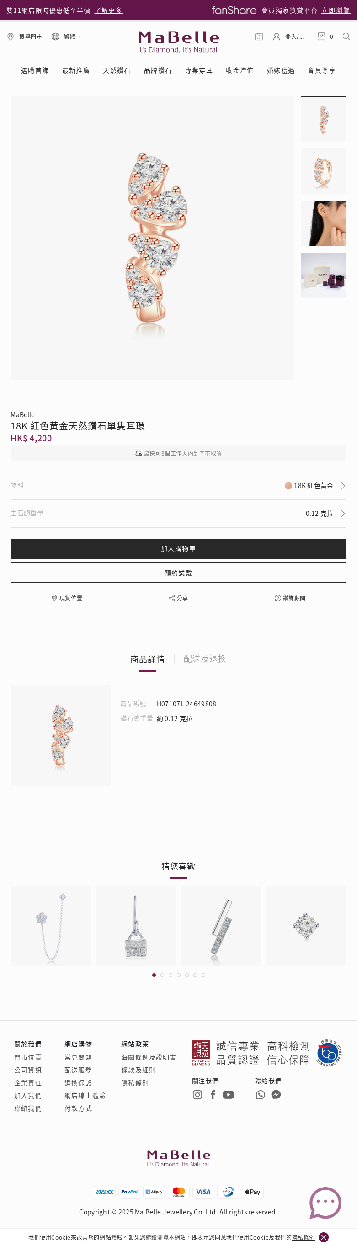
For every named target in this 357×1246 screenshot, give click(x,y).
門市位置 (28, 1056)
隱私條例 (303, 1237)
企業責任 (28, 1082)
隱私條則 (135, 1082)
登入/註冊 (296, 36)
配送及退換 (205, 659)
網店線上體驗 (85, 1095)
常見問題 (78, 1056)
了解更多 (109, 10)
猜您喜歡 (178, 866)
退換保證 (78, 1082)
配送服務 (78, 1069)
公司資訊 (28, 1069)
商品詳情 (147, 659)
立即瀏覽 (336, 10)
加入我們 (28, 1095)
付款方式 (78, 1108)
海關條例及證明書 (148, 1056)
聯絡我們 (28, 1108)
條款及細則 (138, 1069)
